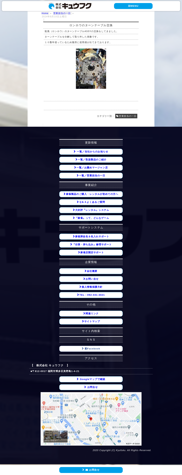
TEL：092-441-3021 (92, 295)
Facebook (92, 348)
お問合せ (92, 470)
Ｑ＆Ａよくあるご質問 (92, 202)
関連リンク (92, 313)
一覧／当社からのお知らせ (92, 151)
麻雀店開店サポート (92, 252)
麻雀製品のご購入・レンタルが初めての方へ (92, 194)
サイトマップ (92, 321)
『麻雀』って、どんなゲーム (92, 218)
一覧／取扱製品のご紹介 (92, 159)
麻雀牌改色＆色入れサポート (92, 236)
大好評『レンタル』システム (92, 210)
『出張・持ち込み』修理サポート (92, 244)
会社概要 (92, 271)
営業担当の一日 (127, 116)
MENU (133, 5)
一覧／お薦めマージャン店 (92, 167)
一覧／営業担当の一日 (92, 175)
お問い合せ (92, 279)
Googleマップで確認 (92, 379)
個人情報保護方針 (92, 287)
